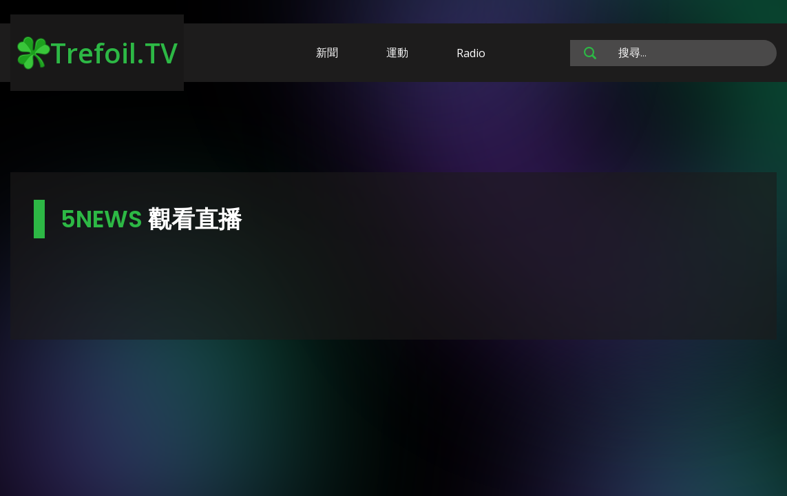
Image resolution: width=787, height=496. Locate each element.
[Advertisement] (394, 130)
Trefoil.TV (97, 53)
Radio (471, 53)
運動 (397, 52)
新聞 (327, 52)
